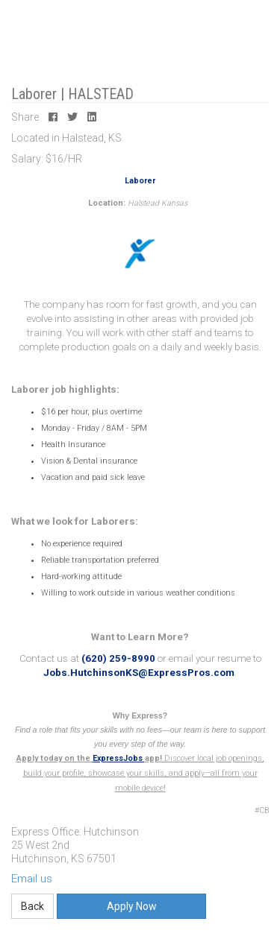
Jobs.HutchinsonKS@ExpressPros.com (138, 672)
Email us (31, 878)
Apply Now (132, 906)
